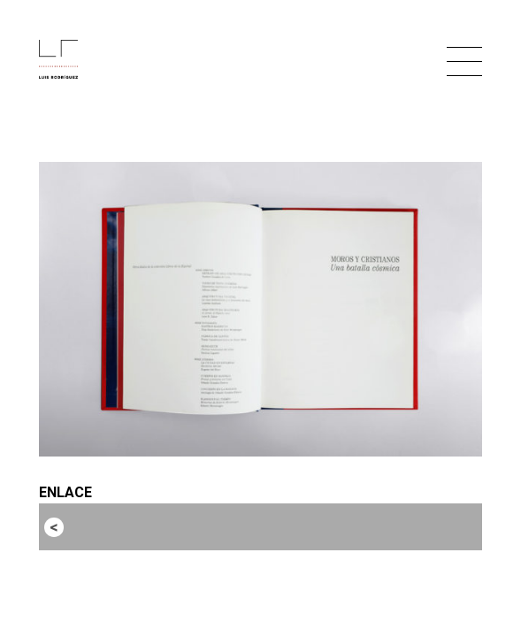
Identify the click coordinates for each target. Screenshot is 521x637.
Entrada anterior (121, 526)
